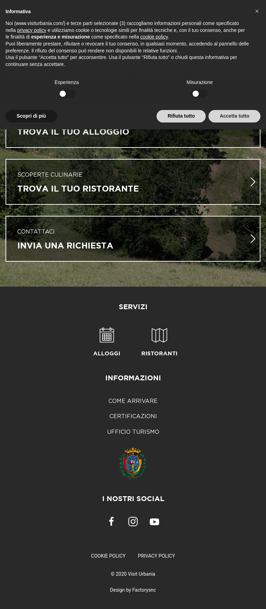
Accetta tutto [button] (234, 116)
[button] (257, 11)
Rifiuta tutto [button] (181, 116)
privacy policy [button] (31, 30)
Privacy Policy (156, 556)
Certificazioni (133, 416)
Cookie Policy (108, 556)
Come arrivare (133, 401)
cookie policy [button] (154, 37)
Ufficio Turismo (133, 432)
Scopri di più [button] (31, 116)
